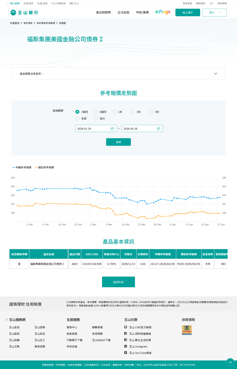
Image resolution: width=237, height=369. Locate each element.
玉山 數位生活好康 (137, 340)
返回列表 (118, 282)
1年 (117, 112)
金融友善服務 (75, 364)
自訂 (99, 118)
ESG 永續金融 (58, 3)
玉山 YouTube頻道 (137, 353)
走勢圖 (62, 23)
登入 (212, 12)
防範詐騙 (129, 364)
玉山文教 (14, 346)
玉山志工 (40, 340)
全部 (81, 118)
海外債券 (28, 23)
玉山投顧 (14, 340)
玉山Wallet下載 (101, 340)
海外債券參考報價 (46, 23)
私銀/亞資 (42, 3)
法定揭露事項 (91, 364)
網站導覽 (222, 3)
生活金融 (123, 12)
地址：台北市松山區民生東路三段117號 (156, 364)
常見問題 (97, 334)
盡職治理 (117, 364)
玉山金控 (14, 327)
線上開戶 (188, 12)
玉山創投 (14, 334)
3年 (136, 112)
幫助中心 (72, 327)
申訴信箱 (72, 346)
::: (7, 3)
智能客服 (187, 3)
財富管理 (14, 23)
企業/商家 (28, 3)
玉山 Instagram (135, 346)
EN (211, 3)
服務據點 (200, 3)
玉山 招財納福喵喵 (137, 334)
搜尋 (118, 142)
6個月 (100, 112)
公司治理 (105, 364)
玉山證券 (40, 327)
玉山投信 (40, 334)
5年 (154, 112)
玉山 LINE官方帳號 (137, 327)
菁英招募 (40, 346)
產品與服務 (103, 12)
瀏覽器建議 (47, 364)
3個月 (81, 112)
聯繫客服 (97, 327)
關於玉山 (74, 3)
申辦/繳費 (142, 12)
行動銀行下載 (74, 340)
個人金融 (14, 3)
